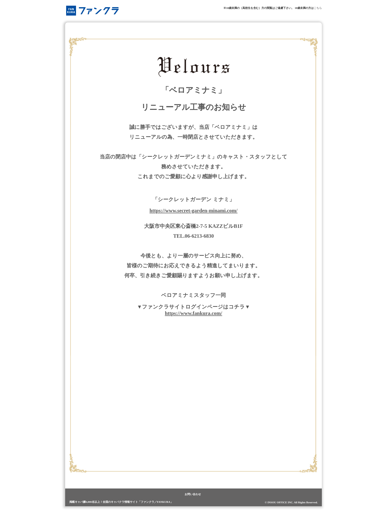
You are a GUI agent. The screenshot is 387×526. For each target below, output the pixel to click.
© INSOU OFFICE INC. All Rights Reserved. (291, 502)
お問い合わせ (193, 494)
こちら (318, 7)
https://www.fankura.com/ (193, 313)
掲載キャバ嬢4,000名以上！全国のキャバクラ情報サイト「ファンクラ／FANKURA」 (121, 501)
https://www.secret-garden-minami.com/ (194, 210)
